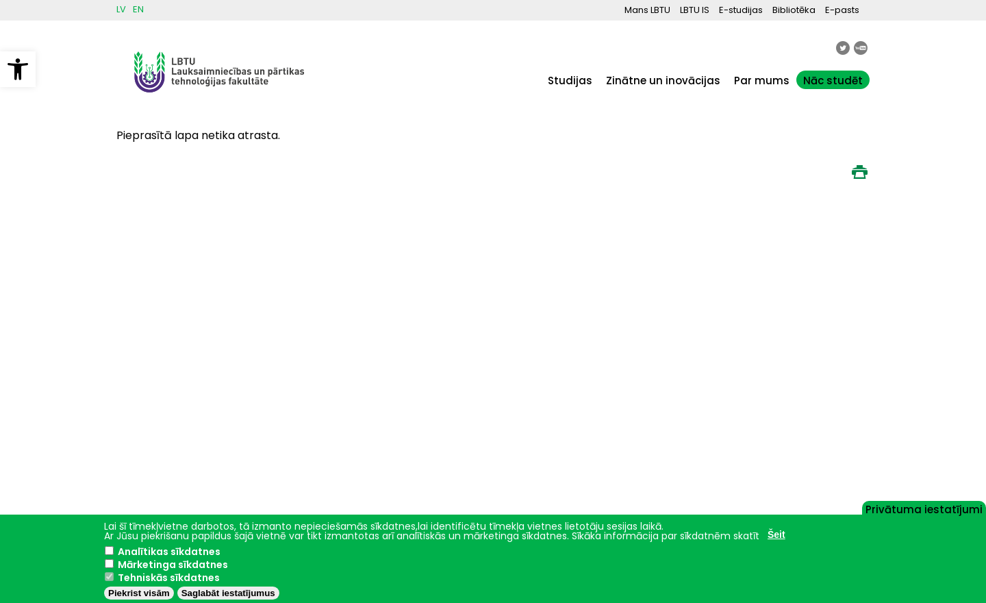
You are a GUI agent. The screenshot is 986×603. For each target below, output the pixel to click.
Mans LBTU (647, 9)
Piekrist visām (139, 593)
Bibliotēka (794, 9)
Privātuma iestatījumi (924, 508)
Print (859, 172)
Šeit (776, 534)
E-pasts (842, 9)
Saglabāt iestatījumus (228, 593)
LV (121, 9)
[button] (18, 69)
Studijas (570, 80)
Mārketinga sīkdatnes (173, 564)
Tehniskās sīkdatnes (169, 577)
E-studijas (741, 9)
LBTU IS (694, 9)
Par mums (761, 80)
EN (138, 9)
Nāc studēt (833, 80)
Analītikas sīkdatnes (169, 551)
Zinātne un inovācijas (663, 80)
